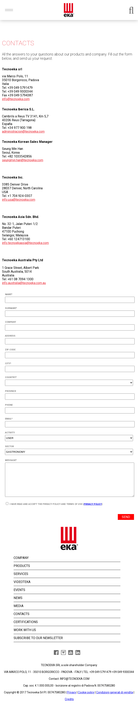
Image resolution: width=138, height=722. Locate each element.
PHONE (9, 405)
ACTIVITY (10, 432)
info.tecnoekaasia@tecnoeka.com (25, 243)
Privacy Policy (93, 510)
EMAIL (9, 418)
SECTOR (9, 446)
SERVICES (21, 580)
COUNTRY (11, 377)
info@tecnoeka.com (16, 99)
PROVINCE (10, 391)
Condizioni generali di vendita (114, 699)
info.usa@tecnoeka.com (18, 200)
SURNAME (11, 308)
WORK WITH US (25, 636)
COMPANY (10, 322)
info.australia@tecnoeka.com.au (24, 283)
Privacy (71, 699)
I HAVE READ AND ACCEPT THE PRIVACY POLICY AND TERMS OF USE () (54, 510)
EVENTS (19, 596)
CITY (8, 363)
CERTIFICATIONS (26, 628)
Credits (69, 705)
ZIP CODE (10, 349)
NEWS (18, 604)
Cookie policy (86, 699)
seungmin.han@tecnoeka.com (22, 160)
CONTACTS (21, 620)
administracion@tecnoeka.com (23, 131)
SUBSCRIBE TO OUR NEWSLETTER (38, 644)
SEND (126, 523)
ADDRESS (10, 336)
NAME (8, 294)
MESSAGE (11, 460)
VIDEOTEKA (22, 588)
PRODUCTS (22, 572)
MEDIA (18, 612)
